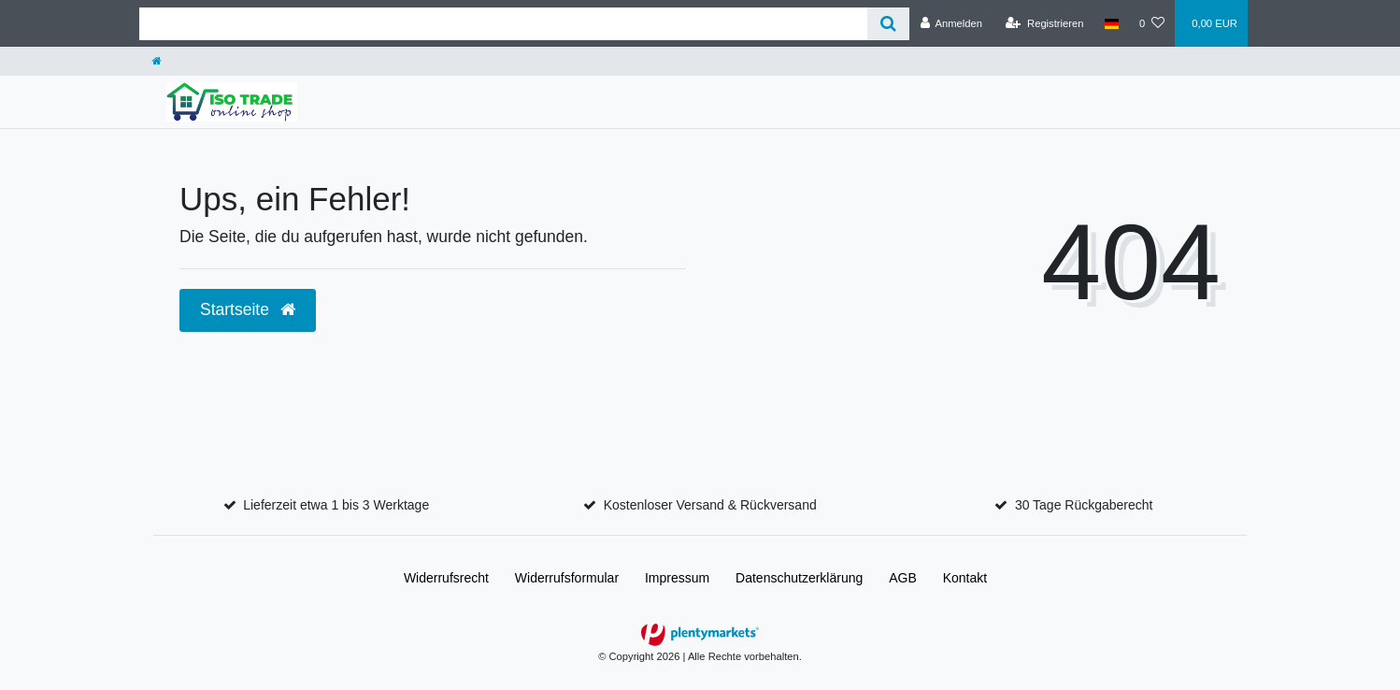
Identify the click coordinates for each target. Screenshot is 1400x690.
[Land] (1111, 23)
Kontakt (965, 577)
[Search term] (503, 23)
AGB (903, 577)
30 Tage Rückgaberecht (1084, 504)
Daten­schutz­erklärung (799, 577)
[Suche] (888, 23)
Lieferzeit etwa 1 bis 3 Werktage (336, 504)
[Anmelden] (951, 23)
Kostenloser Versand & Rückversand (710, 504)
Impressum (677, 577)
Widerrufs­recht (446, 577)
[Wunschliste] (1152, 23)
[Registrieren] (1044, 23)
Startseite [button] (247, 309)
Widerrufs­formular (567, 577)
